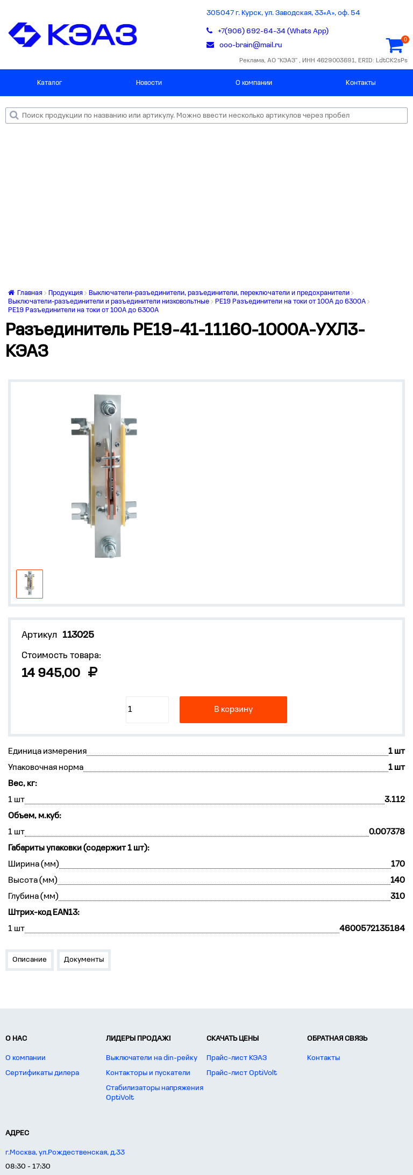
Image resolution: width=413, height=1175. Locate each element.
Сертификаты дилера (42, 1073)
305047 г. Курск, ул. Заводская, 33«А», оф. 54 (283, 13)
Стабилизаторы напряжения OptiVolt (154, 1093)
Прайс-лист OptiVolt (241, 1073)
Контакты (361, 83)
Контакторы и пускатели (148, 1073)
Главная (25, 293)
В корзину (233, 709)
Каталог (49, 83)
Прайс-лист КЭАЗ (236, 1058)
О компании (254, 83)
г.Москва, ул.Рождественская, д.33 (65, 1153)
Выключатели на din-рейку (151, 1058)
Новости (149, 83)
